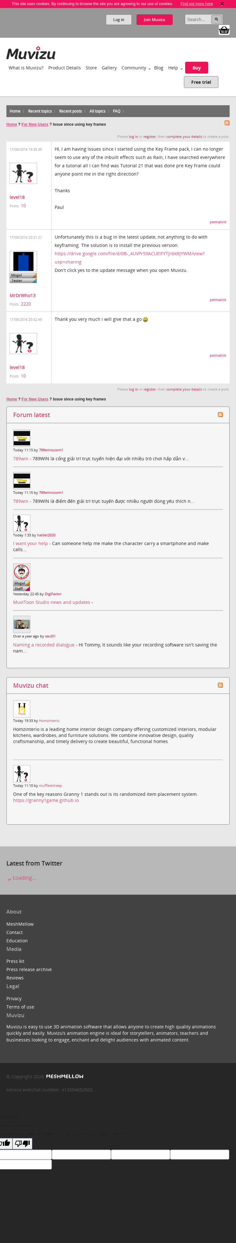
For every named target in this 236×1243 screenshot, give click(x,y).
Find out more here (196, 4)
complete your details (184, 136)
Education (17, 941)
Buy (197, 68)
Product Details (64, 68)
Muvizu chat (30, 685)
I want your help (31, 543)
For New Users (34, 124)
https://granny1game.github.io (46, 800)
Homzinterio (49, 720)
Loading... (21, 877)
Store (91, 68)
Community (134, 68)
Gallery (109, 68)
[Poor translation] (22, 1143)
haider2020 (46, 535)
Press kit (15, 961)
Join (154, 19)
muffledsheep (50, 785)
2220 (26, 304)
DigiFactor (53, 594)
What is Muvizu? (26, 68)
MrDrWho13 (22, 295)
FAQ (116, 111)
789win (21, 458)
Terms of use (20, 1007)
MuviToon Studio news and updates (52, 602)
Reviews (15, 978)
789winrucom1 (51, 450)
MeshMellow (20, 924)
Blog (158, 68)
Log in (118, 19)
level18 (17, 197)
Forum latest (31, 415)
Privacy (13, 998)
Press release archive (29, 969)
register (150, 136)
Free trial (201, 82)
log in (133, 136)
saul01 (50, 636)
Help (173, 68)
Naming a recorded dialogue (44, 645)
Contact (14, 932)
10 (23, 205)
